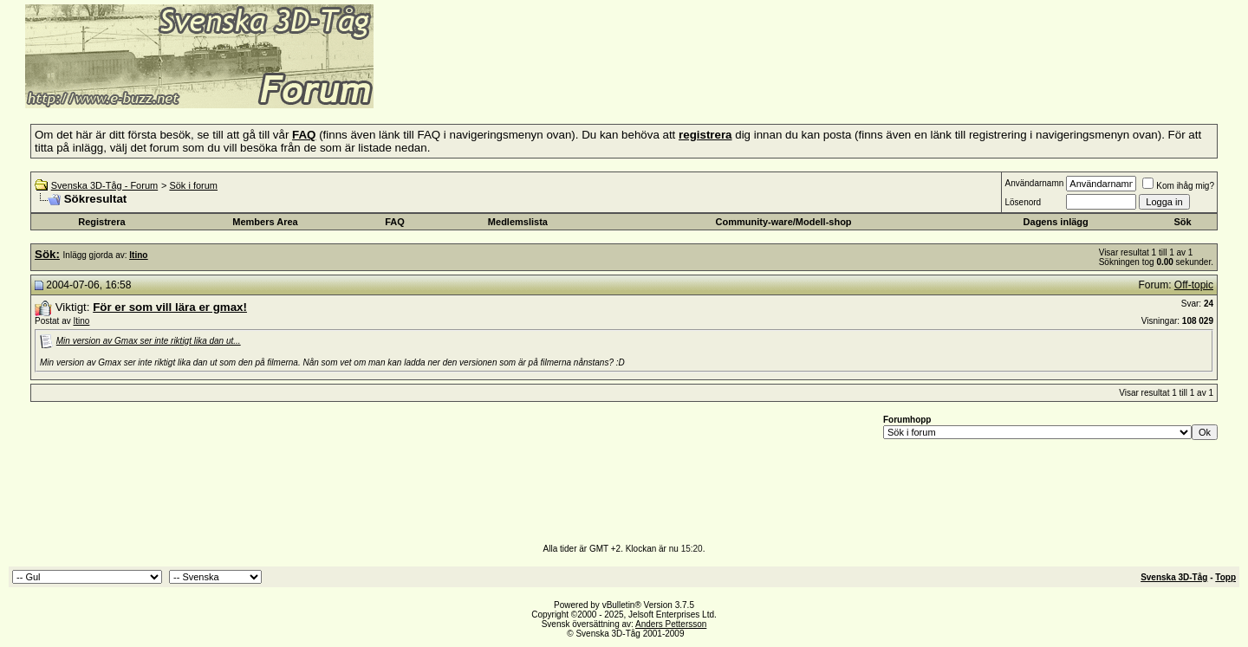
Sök (1182, 222)
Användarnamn (1033, 183)
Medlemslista (518, 222)
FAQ (395, 222)
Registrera (101, 222)
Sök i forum (193, 185)
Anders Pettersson (670, 624)
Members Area (264, 222)
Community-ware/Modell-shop (784, 222)
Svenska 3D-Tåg (1174, 577)
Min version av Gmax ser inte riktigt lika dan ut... (148, 341)
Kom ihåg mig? (1178, 186)
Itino (81, 321)
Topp (1225, 577)
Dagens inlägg (1056, 222)
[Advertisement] (586, 82)
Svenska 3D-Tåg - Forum (104, 185)
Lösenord (1022, 202)
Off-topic (1193, 285)
